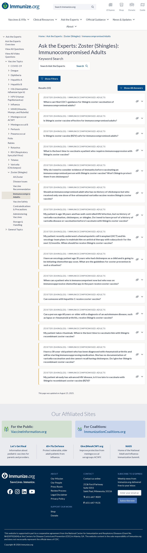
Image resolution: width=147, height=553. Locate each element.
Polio (10, 138)
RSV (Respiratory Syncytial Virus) (18, 154)
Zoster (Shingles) (72, 36)
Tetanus (14, 159)
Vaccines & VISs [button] (19, 19)
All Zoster (18, 176)
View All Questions (14, 49)
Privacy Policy (58, 498)
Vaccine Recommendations (21, 188)
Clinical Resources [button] (45, 19)
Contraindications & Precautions (21, 208)
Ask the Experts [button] (71, 19)
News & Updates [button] (124, 19)
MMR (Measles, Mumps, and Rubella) (18, 111)
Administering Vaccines (20, 215)
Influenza (15, 104)
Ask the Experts (54, 36)
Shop (53, 511)
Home (41, 36)
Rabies (11, 143)
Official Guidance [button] (97, 19)
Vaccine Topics (15, 61)
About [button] (71, 26)
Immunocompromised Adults (21, 195)
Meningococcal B (19, 124)
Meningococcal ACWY (17, 118)
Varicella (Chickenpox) (14, 166)
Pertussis (15, 129)
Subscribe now (127, 500)
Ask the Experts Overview (13, 43)
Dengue (14, 70)
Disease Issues (20, 181)
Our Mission (57, 478)
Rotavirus (15, 147)
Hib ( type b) (18, 90)
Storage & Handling (18, 223)
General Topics (15, 229)
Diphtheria (16, 75)
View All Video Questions (12, 55)
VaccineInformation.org (29, 429)
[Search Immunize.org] (71, 7)
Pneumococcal (18, 133)
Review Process (58, 490)
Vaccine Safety (20, 201)
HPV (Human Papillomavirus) (16, 98)
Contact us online (91, 478)
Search (82, 66)
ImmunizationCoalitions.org (105, 429)
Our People (56, 482)
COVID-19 (16, 66)
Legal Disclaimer (59, 494)
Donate (54, 515)
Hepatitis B (16, 84)
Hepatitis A (16, 79)
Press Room (57, 486)
